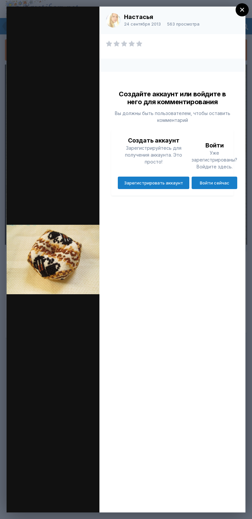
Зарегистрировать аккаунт (153, 182)
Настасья (138, 16)
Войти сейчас (214, 182)
